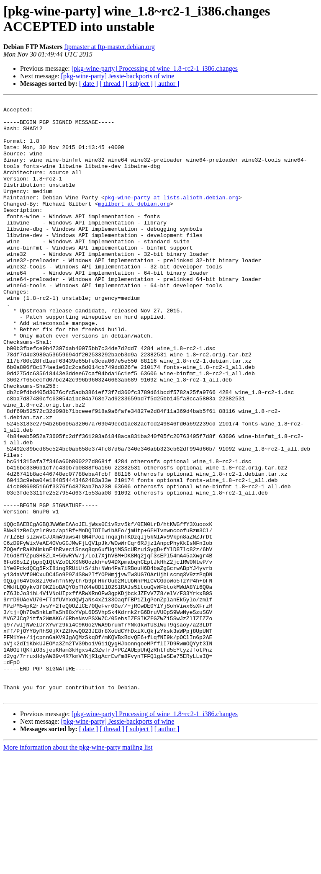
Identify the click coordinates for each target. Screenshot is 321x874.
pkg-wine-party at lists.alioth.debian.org (172, 217)
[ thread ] (112, 83)
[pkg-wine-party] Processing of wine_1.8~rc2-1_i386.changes (155, 68)
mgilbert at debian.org (134, 225)
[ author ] (167, 83)
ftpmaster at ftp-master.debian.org (109, 46)
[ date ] (88, 83)
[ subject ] (139, 83)
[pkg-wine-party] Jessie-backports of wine (118, 76)
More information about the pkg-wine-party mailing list (77, 866)
